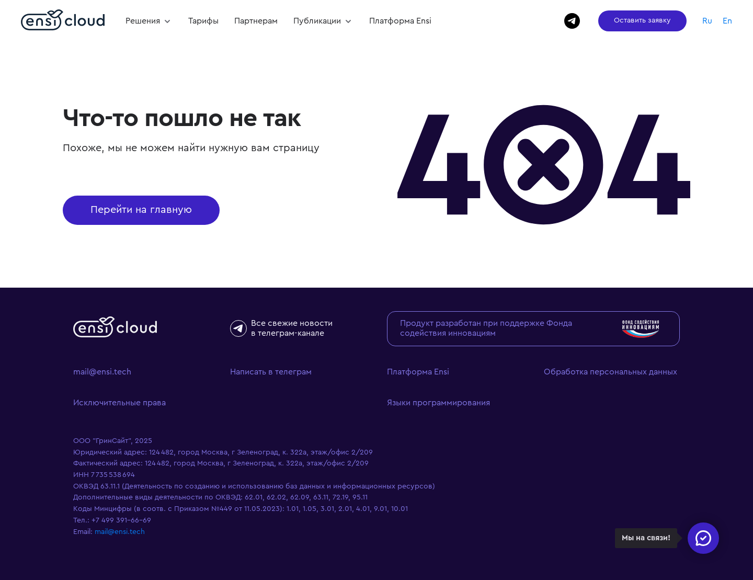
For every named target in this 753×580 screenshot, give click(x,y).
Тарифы (203, 21)
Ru (707, 21)
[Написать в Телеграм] (572, 21)
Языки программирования (438, 403)
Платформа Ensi (400, 21)
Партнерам (256, 21)
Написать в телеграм (271, 372)
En (727, 21)
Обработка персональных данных (610, 372)
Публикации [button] (318, 21)
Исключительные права (119, 403)
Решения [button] (144, 21)
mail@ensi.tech (102, 372)
